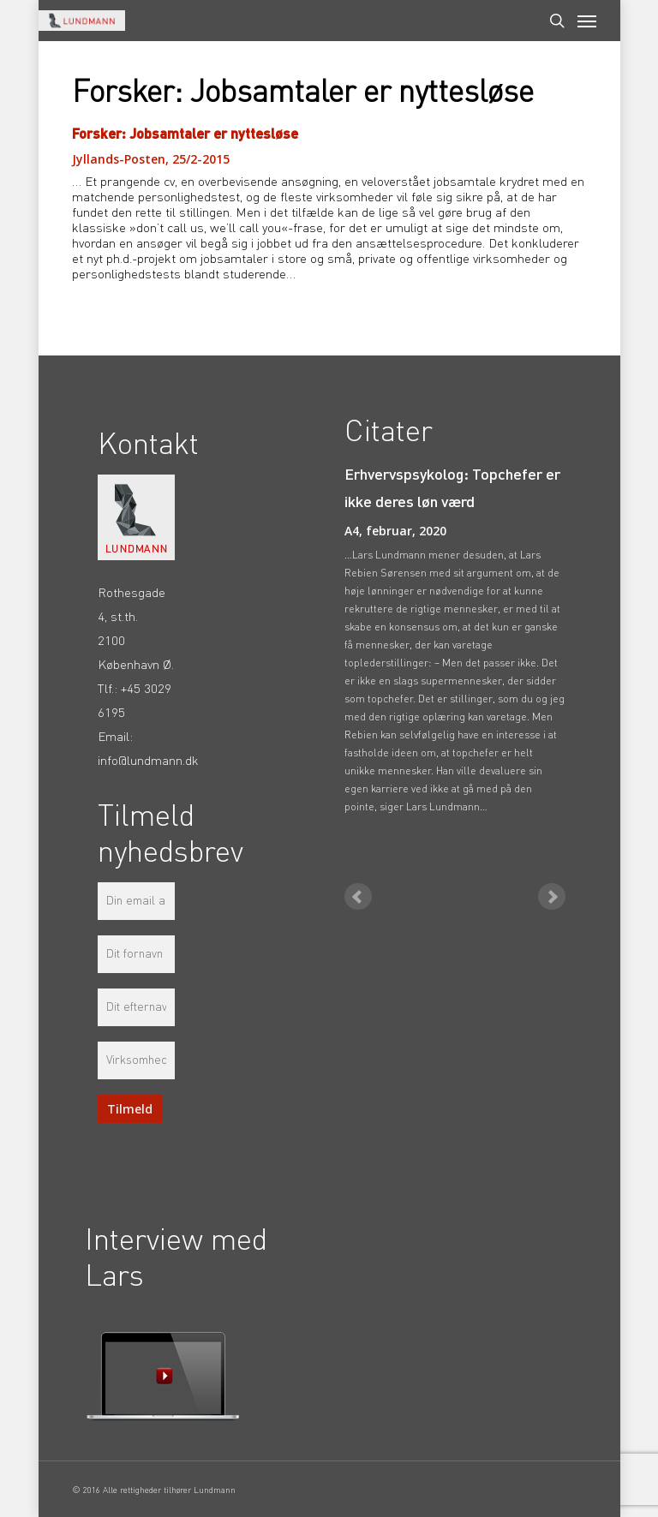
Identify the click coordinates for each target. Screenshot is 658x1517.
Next (551, 897)
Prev (358, 897)
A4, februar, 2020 (395, 531)
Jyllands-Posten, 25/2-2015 (151, 159)
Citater (388, 433)
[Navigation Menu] (586, 20)
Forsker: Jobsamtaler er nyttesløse (185, 134)
